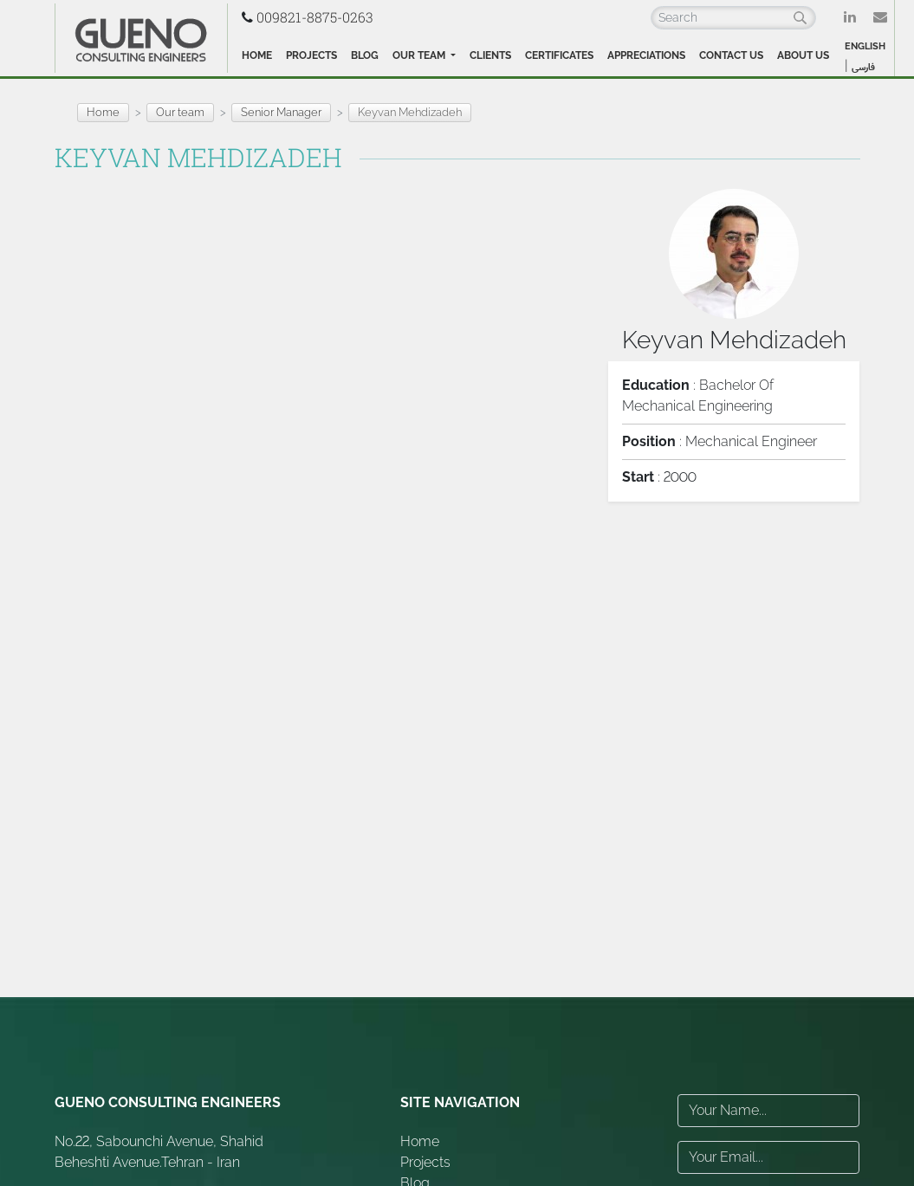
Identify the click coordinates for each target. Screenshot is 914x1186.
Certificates (559, 55)
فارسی (863, 67)
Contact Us (731, 55)
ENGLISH (865, 46)
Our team (420, 55)
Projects (311, 55)
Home (257, 55)
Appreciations (646, 55)
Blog (365, 55)
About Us (803, 55)
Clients (490, 55)
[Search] (733, 17)
